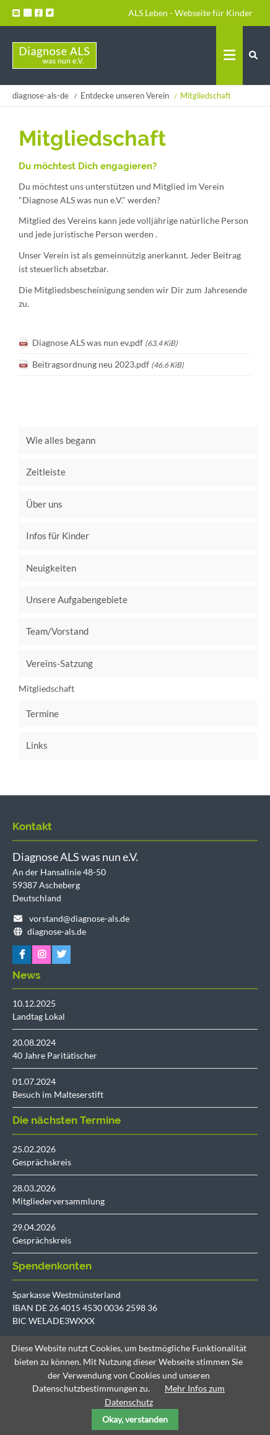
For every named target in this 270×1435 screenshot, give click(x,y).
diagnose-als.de (56, 931)
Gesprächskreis (41, 1162)
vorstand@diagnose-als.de (79, 918)
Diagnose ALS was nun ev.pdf (105, 342)
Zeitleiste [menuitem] (46, 471)
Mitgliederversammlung (58, 1201)
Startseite (54, 55)
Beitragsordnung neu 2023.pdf (108, 364)
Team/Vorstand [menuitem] (57, 631)
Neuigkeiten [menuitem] (51, 567)
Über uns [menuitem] (44, 504)
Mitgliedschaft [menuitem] (46, 688)
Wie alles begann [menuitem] (60, 440)
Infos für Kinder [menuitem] (57, 535)
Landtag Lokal (38, 1016)
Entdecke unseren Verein (125, 95)
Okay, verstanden (135, 1419)
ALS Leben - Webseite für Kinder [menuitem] (190, 12)
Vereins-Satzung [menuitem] (59, 663)
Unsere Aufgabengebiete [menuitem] (77, 599)
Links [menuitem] (37, 745)
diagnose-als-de (40, 95)
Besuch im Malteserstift (57, 1094)
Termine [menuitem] (42, 713)
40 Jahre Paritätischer (54, 1055)
